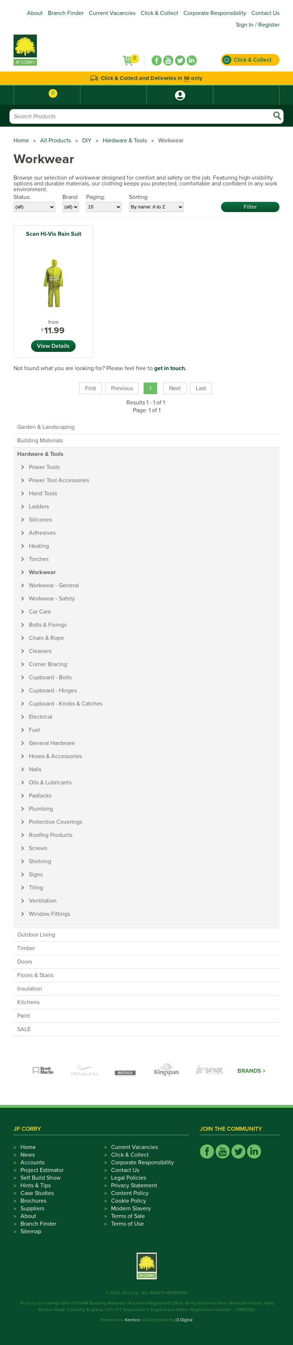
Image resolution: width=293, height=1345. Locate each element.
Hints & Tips (35, 1185)
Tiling (36, 888)
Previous (122, 388)
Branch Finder (66, 13)
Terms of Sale (128, 1216)
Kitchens (28, 1002)
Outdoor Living (36, 934)
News (27, 1154)
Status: (22, 197)
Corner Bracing (48, 664)
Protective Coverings (55, 822)
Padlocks (40, 796)
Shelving (40, 861)
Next (175, 388)
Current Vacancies (112, 13)
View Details (53, 346)
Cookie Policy (128, 1200)
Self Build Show (40, 1177)
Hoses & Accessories (55, 756)
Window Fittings (49, 914)
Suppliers (32, 1208)
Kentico (132, 1319)
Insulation (29, 988)
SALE (24, 1029)
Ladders (39, 507)
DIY (86, 140)
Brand (69, 197)
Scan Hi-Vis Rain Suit (53, 234)
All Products (55, 140)
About (35, 13)
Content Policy (130, 1193)
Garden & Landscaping (46, 427)
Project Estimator (42, 1170)
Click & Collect (159, 13)
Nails (35, 769)
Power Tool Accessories (59, 480)
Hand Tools (43, 493)
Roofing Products (50, 835)
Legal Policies (128, 1177)
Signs (36, 874)
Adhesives (42, 533)
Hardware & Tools (125, 140)
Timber (26, 948)
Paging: (95, 197)
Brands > (251, 1071)
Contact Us (265, 13)
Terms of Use (127, 1223)
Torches (39, 559)
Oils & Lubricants (50, 782)
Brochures (33, 1200)
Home (21, 140)
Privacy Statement (134, 1185)
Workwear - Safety (52, 599)
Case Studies (37, 1193)
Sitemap (30, 1231)
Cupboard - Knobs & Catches (65, 704)
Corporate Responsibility (214, 13)
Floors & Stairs (35, 975)
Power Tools (44, 467)
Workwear (42, 572)
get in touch (169, 368)
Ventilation (43, 901)
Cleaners (40, 651)
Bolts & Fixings (47, 625)
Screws (38, 848)
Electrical (40, 717)
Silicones (40, 520)
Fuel (34, 730)
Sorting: (139, 197)
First (90, 388)
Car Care (40, 612)
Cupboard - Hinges (53, 690)
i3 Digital (184, 1319)
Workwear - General (54, 585)
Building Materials (40, 440)
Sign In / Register (257, 24)
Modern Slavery (131, 1208)
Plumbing (41, 809)
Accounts (32, 1162)
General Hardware (52, 743)
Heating (39, 546)
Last (201, 388)
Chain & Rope (46, 638)
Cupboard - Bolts (50, 677)
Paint (23, 1015)
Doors (24, 961)
